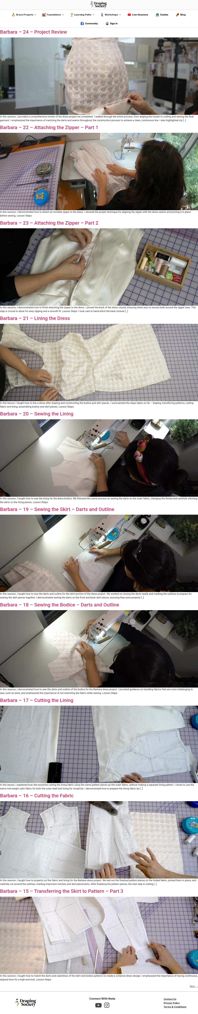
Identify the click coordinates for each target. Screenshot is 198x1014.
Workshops (109, 14)
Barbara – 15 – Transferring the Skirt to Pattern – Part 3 (61, 891)
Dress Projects (22, 14)
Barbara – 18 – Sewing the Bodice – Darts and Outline (59, 605)
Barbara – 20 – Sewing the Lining (36, 414)
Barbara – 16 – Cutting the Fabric (36, 796)
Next (194, 986)
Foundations (51, 14)
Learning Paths (80, 14)
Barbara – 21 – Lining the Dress (35, 318)
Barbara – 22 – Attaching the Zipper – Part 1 (49, 127)
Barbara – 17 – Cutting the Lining (36, 700)
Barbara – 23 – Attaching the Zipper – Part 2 (49, 223)
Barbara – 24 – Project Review (33, 32)
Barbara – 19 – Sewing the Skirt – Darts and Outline (57, 509)
